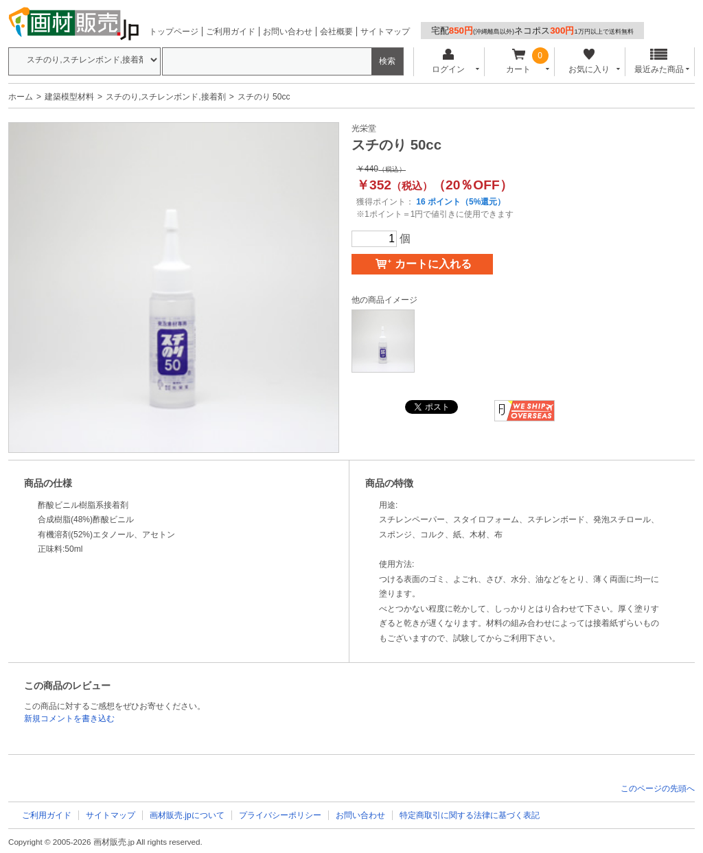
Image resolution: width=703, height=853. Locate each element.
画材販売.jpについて (187, 815)
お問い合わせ (287, 31)
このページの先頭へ (658, 788)
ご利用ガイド (230, 31)
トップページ (173, 31)
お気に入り (589, 61)
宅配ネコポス (532, 30)
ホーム (20, 97)
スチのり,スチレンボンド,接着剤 (166, 97)
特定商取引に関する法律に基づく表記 (470, 815)
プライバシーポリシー (280, 815)
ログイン (448, 61)
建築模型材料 (69, 97)
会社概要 (336, 31)
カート (519, 61)
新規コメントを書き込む (69, 718)
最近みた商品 (659, 61)
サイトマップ (385, 31)
